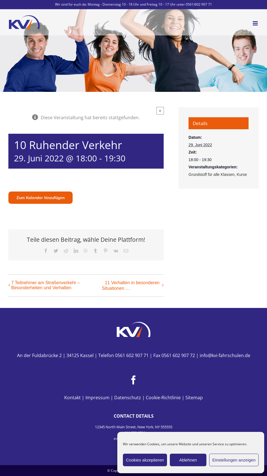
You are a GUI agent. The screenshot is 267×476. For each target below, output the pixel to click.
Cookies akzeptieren (145, 460)
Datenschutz (127, 397)
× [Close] (160, 110)
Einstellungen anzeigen (234, 460)
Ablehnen (188, 460)
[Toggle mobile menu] (256, 23)
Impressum (97, 397)
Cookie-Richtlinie (163, 397)
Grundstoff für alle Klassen (212, 174)
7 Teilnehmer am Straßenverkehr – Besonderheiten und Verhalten (45, 285)
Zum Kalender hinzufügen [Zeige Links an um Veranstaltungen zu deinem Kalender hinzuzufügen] (40, 197)
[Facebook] (133, 380)
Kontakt (72, 397)
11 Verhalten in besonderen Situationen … (130, 285)
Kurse (242, 174)
